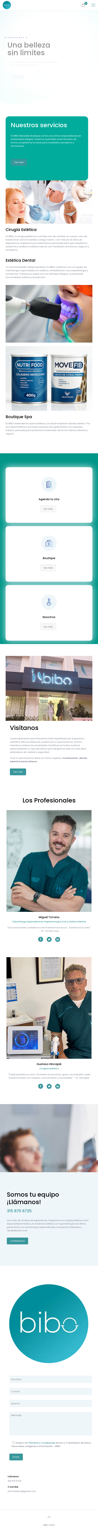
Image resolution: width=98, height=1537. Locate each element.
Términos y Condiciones (41, 1442)
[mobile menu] (93, 5)
